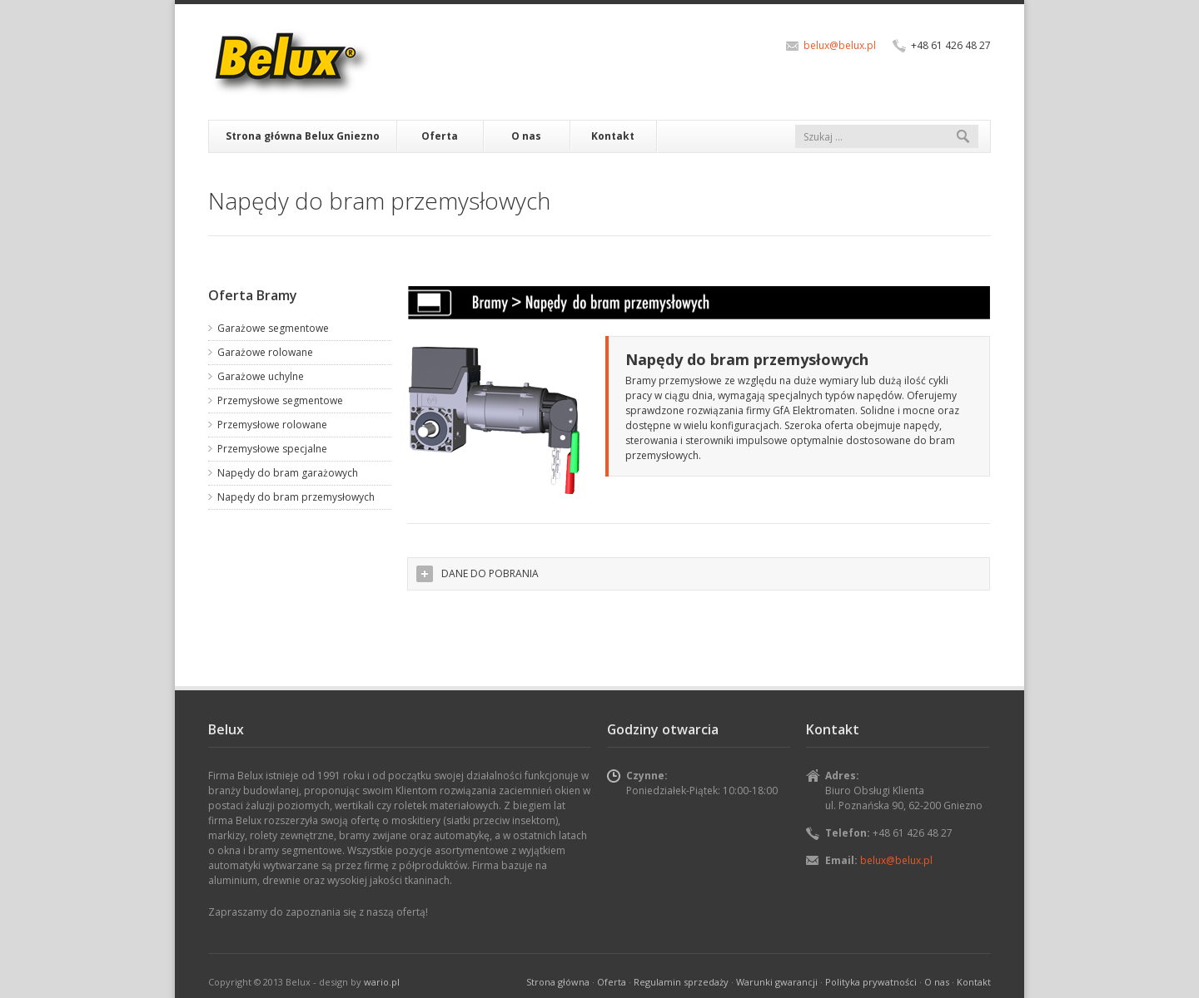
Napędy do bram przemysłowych (296, 497)
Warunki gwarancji (777, 982)
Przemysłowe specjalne (272, 449)
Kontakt (612, 136)
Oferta (439, 136)
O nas (526, 136)
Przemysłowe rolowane (272, 424)
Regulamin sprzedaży (681, 982)
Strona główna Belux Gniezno (303, 136)
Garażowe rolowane (265, 352)
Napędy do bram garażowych (287, 473)
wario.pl (382, 982)
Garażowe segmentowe (273, 328)
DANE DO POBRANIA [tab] (477, 574)
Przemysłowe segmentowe (280, 400)
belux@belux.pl (839, 45)
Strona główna (558, 982)
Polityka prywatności (871, 982)
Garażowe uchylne (260, 376)
